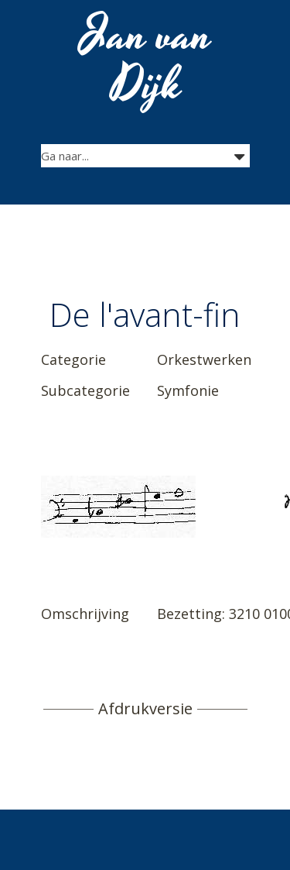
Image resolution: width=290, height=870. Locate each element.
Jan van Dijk (146, 60)
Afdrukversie (145, 709)
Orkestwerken (204, 359)
